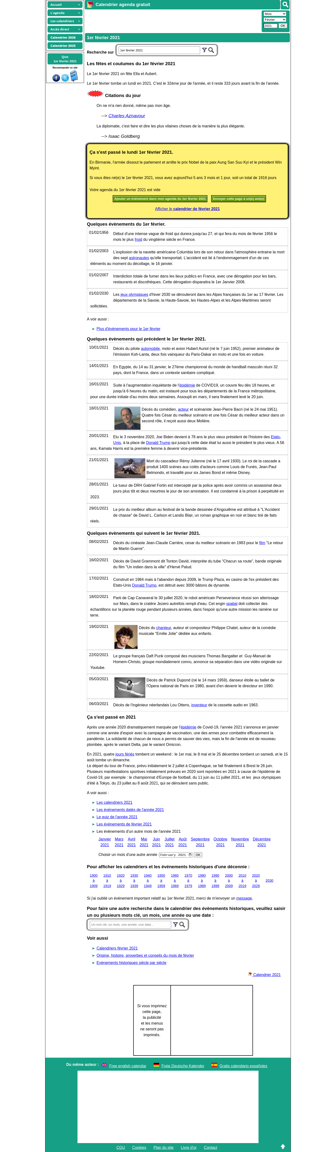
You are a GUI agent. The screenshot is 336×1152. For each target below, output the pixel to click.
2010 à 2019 (242, 881)
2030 (269, 880)
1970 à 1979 (188, 881)
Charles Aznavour (126, 115)
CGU (120, 1147)
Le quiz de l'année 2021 (117, 817)
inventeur (199, 705)
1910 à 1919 (107, 881)
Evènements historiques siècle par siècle (131, 962)
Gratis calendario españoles (243, 1066)
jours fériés (124, 754)
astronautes (139, 258)
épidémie (187, 385)
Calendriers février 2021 (117, 948)
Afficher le (187, 209)
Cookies (139, 1147)
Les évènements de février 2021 (124, 824)
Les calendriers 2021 (115, 802)
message (244, 898)
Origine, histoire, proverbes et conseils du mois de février (145, 955)
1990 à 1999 (215, 881)
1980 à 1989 (202, 881)
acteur (183, 409)
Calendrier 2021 (264, 974)
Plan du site (164, 1147)
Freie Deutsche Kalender (182, 1066)
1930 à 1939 (134, 881)
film (262, 543)
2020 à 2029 (256, 881)
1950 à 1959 (161, 881)
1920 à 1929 (121, 881)
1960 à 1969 (175, 881)
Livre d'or (188, 1147)
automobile (150, 349)
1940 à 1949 (148, 881)
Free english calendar (128, 1066)
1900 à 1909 (94, 881)
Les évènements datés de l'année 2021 (130, 810)
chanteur (163, 628)
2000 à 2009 (229, 881)
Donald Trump (158, 443)
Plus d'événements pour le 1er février (129, 329)
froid (138, 239)
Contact (210, 1147)
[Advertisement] (172, 21)
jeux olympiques (134, 294)
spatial (231, 604)
